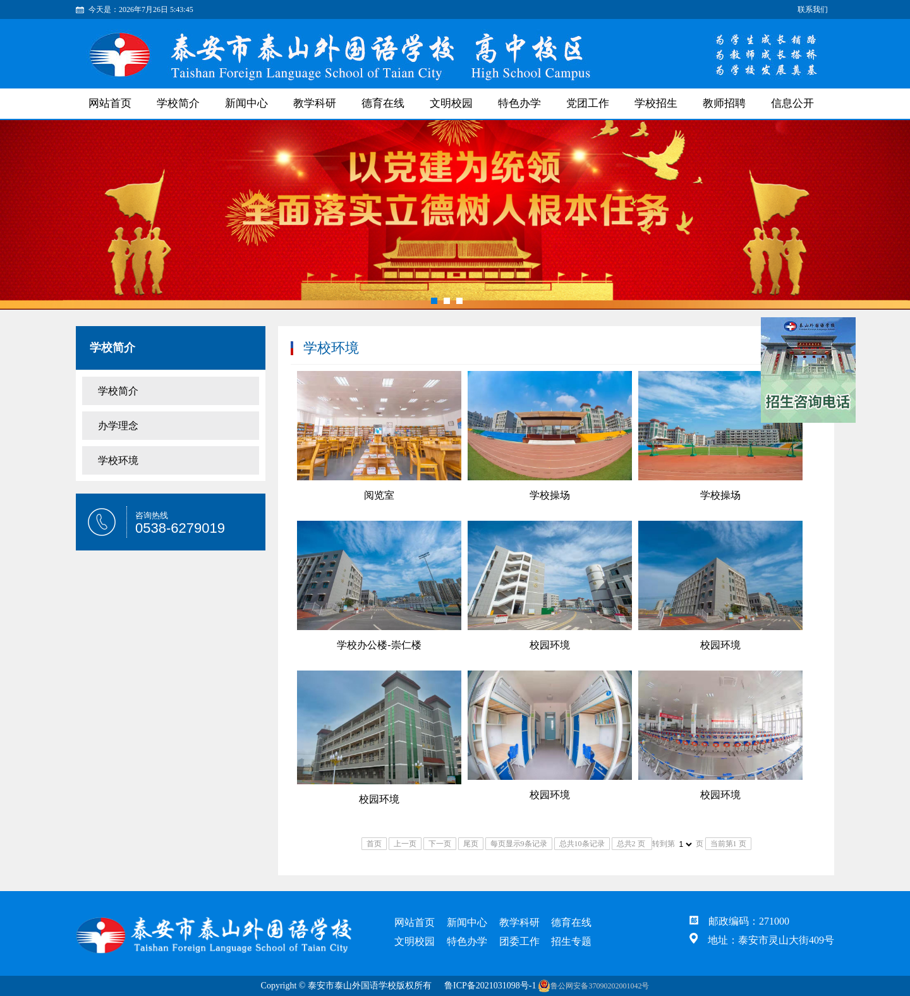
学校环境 (118, 460)
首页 (374, 843)
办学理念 (118, 425)
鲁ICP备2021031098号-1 (490, 985)
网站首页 (109, 103)
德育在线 (382, 103)
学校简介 (178, 103)
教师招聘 (724, 103)
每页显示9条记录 (518, 843)
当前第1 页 (728, 843)
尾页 (470, 843)
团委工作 (519, 941)
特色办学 (519, 103)
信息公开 (792, 103)
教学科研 (314, 103)
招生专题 (571, 941)
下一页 (439, 843)
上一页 (405, 843)
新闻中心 (246, 103)
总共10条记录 (582, 843)
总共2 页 (632, 843)
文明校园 (451, 103)
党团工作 (587, 103)
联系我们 (813, 9)
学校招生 (655, 103)
